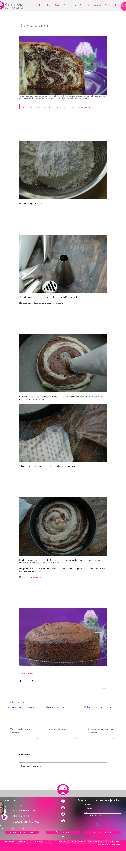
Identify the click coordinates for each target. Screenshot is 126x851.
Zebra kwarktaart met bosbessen (20, 730)
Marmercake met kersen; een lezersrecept (100, 730)
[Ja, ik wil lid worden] (102, 832)
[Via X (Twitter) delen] (26, 681)
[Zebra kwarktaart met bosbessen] (25, 715)
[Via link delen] (32, 681)
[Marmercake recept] (63, 715)
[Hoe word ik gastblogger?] (22, 832)
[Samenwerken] (63, 832)
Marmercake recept (58, 729)
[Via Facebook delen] (20, 681)
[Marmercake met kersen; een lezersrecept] (101, 715)
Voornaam (87, 804)
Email (86, 812)
